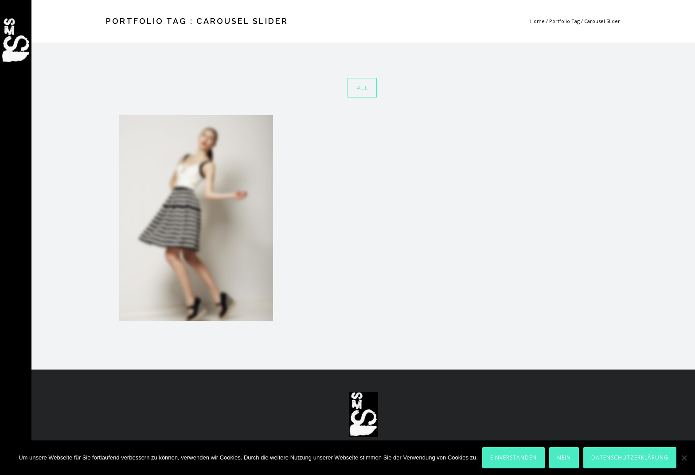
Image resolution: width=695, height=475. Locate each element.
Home (537, 21)
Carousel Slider (602, 21)
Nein (564, 457)
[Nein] (683, 457)
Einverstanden (513, 457)
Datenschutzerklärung (629, 457)
